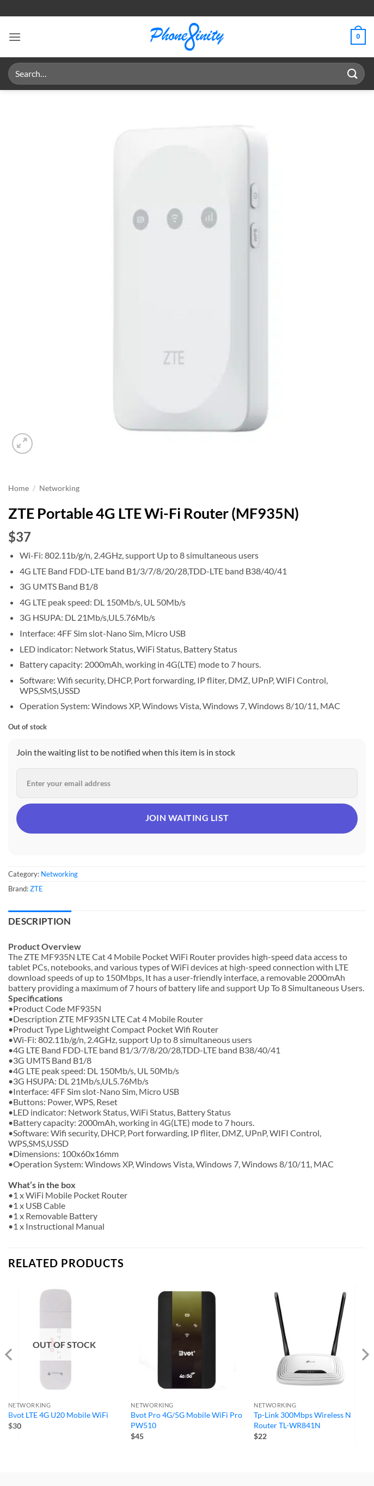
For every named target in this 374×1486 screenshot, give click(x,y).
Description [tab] (39, 921)
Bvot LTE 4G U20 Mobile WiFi (58, 1414)
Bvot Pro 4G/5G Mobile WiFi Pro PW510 (186, 1420)
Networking (59, 488)
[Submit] (353, 73)
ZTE (36, 888)
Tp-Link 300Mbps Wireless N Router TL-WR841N (302, 1420)
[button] (14, 36)
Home (18, 488)
